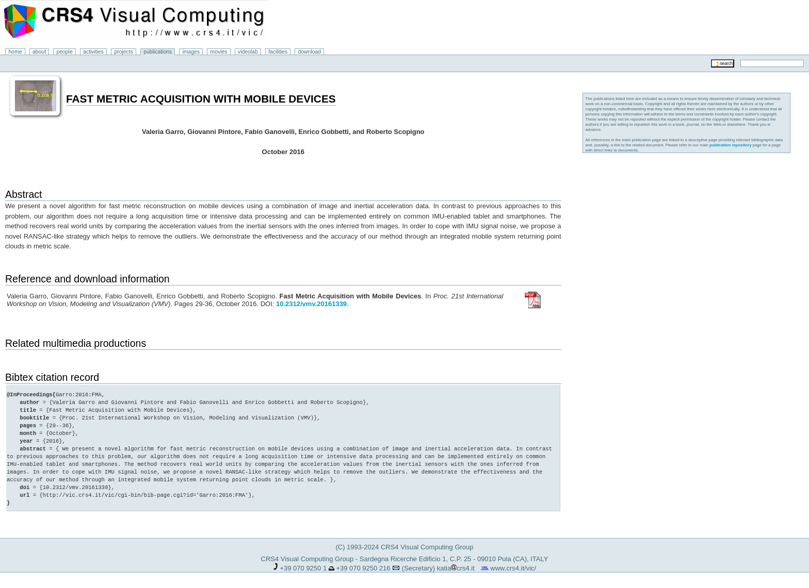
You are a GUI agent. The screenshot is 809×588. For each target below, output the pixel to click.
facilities (277, 52)
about (39, 52)
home (15, 52)
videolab (248, 52)
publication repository (730, 145)
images (191, 52)
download (309, 52)
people (65, 52)
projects (123, 52)
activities (93, 52)
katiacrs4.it (456, 568)
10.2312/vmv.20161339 (311, 304)
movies (219, 52)
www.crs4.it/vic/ (513, 568)
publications (157, 52)
